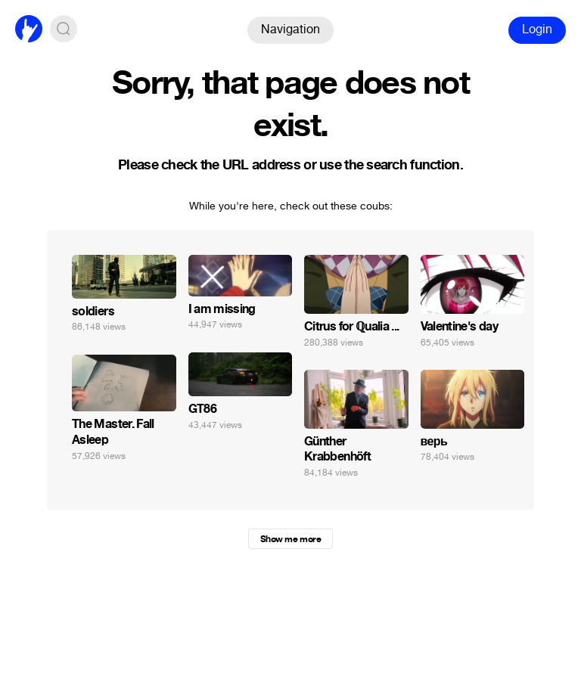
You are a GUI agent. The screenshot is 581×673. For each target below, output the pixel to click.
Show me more (290, 539)
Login (537, 29)
